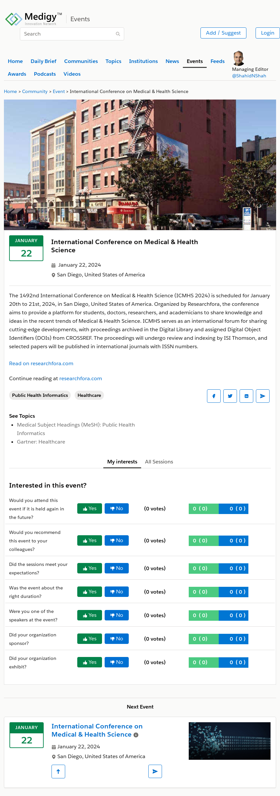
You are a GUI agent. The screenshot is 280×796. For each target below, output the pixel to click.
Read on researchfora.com (41, 363)
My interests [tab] (122, 461)
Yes (89, 508)
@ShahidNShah (249, 76)
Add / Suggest (223, 32)
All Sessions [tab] (159, 461)
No (116, 508)
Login (267, 32)
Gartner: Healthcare (41, 441)
